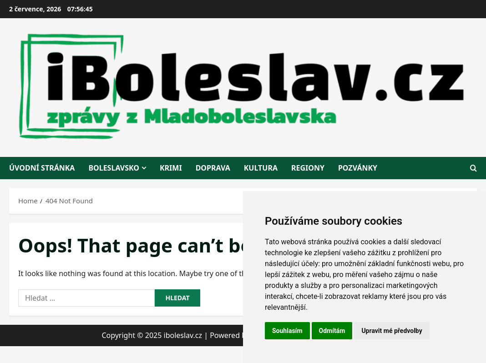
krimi (171, 168)
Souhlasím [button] (287, 330)
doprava (213, 168)
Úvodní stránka (42, 168)
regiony (307, 168)
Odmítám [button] (332, 330)
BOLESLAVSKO (113, 168)
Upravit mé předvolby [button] (391, 330)
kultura (261, 168)
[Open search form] (473, 168)
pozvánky (357, 168)
